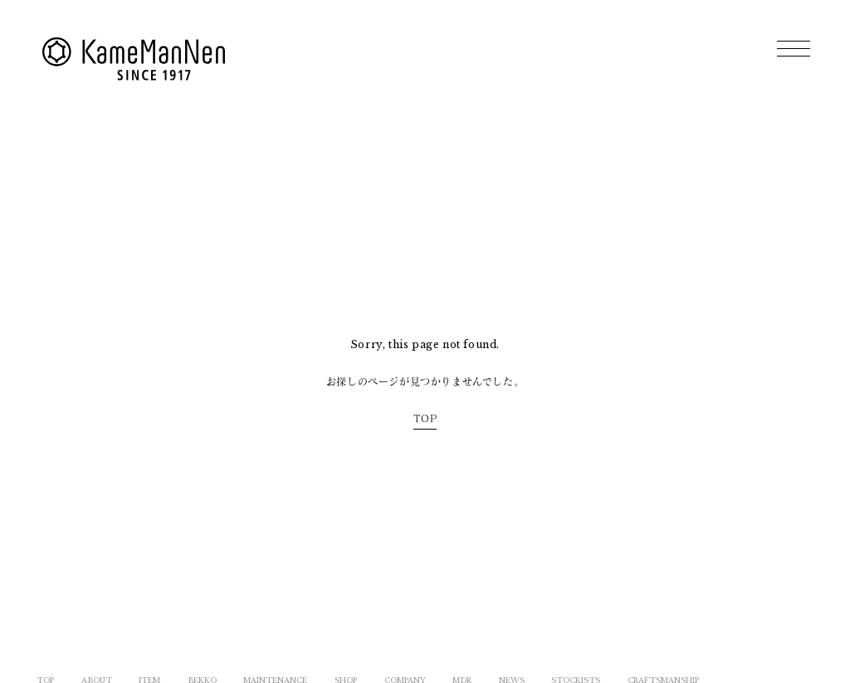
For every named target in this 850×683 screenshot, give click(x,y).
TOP (425, 418)
